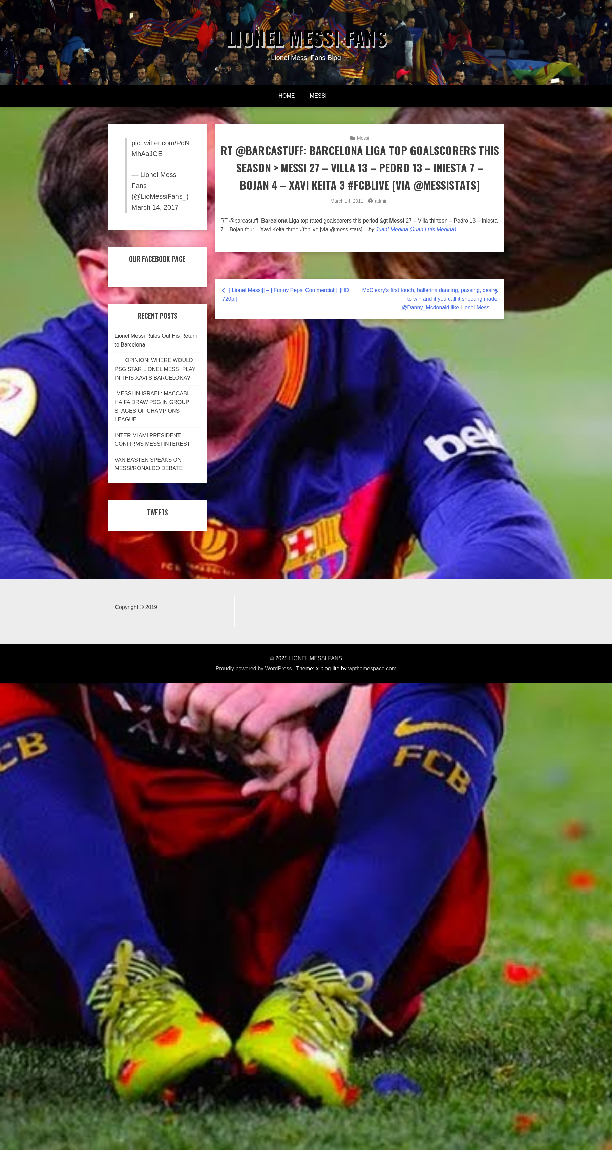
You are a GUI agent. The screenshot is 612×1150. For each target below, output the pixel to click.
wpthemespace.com (372, 668)
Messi (318, 96)
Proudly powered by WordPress (254, 668)
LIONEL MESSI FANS (306, 37)
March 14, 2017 (155, 207)
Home (286, 96)
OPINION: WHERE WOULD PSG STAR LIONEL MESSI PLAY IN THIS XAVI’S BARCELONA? (155, 368)
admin (381, 201)
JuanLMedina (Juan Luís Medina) (416, 229)
